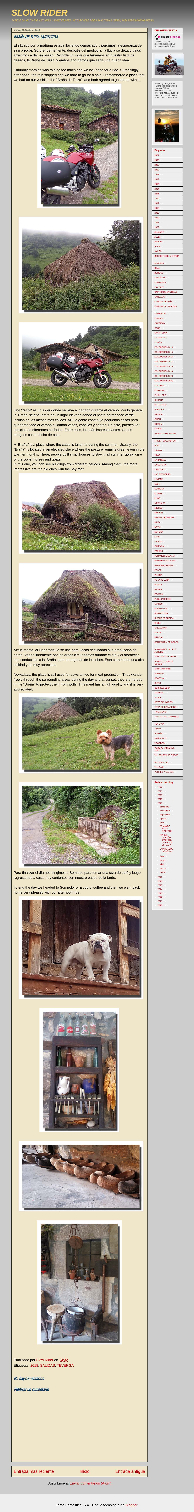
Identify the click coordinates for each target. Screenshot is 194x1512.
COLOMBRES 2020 (164, 376)
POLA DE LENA (162, 580)
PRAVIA (158, 589)
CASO (157, 328)
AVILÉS (158, 251)
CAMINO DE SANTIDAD (166, 292)
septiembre (165, 814)
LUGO (157, 498)
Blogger (131, 1505)
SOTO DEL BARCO (164, 702)
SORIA (158, 697)
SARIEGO (159, 673)
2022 (157, 227)
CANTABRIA (160, 313)
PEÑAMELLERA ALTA (165, 556)
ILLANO (158, 450)
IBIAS (157, 445)
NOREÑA (159, 532)
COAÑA (158, 342)
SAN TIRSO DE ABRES (165, 656)
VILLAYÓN (159, 767)
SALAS (158, 632)
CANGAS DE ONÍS (163, 301)
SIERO (158, 683)
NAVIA (158, 527)
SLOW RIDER (39, 13)
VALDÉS (158, 733)
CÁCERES (160, 287)
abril (162, 864)
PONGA (158, 584)
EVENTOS (159, 409)
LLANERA (159, 489)
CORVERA (160, 390)
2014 (157, 189)
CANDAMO (160, 297)
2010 (157, 170)
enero (163, 872)
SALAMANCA (161, 628)
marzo (163, 868)
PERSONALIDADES (164, 565)
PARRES (159, 551)
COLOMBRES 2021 (164, 381)
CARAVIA (159, 318)
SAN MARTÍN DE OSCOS (167, 642)
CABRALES (160, 277)
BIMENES (159, 263)
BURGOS (159, 273)
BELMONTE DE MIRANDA (167, 256)
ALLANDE (159, 232)
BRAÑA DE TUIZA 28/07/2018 (166, 828)
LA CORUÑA (160, 465)
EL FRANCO (160, 405)
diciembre (165, 807)
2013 (157, 184)
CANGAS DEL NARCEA (166, 306)
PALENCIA (160, 546)
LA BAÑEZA (160, 460)
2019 (157, 213)
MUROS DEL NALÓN (164, 517)
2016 (157, 198)
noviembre (165, 811)
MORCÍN (159, 513)
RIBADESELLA (162, 613)
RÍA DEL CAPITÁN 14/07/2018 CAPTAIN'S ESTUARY (166, 840)
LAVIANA (159, 479)
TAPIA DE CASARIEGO (165, 707)
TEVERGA (65, 1365)
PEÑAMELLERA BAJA (165, 561)
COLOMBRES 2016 (164, 357)
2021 (157, 222)
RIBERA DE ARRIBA (164, 618)
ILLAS (157, 455)
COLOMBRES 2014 (164, 347)
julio (162, 822)
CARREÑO (160, 323)
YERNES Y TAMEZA (164, 772)
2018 (34, 1365)
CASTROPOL (161, 337)
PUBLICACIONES (163, 599)
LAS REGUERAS (163, 474)
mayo (163, 860)
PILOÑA (158, 575)
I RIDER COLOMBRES (165, 441)
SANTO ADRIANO (163, 669)
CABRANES (160, 282)
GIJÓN (158, 419)
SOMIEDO (159, 693)
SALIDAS (47, 1365)
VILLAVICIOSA (161, 762)
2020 (157, 218)
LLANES (158, 493)
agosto (163, 818)
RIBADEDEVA (161, 608)
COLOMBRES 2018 (164, 366)
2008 (157, 160)
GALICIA (159, 414)
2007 (157, 155)
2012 (157, 179)
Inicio (84, 1471)
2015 (157, 194)
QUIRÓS (159, 604)
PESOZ (158, 570)
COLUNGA (160, 385)
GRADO (158, 428)
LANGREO (160, 469)
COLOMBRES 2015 (164, 352)
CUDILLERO (160, 395)
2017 (157, 203)
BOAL (157, 268)
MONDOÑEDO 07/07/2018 (166, 850)
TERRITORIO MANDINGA (167, 717)
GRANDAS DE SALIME (165, 433)
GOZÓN (158, 424)
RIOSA (158, 623)
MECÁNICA (160, 503)
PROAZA (159, 594)
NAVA (157, 522)
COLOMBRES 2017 (164, 361)
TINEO (158, 728)
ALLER (158, 237)
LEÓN (157, 484)
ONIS (157, 537)
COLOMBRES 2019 (164, 371)
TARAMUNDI (161, 712)
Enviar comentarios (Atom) (90, 1483)
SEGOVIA (159, 678)
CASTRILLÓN (161, 333)
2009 (157, 165)
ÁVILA (157, 246)
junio (162, 856)
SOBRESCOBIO (162, 688)
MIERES (158, 508)
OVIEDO (158, 541)
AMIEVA (158, 241)
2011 (157, 174)
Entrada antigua (130, 1471)
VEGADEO (160, 743)
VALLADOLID (161, 738)
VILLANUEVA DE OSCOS (166, 755)
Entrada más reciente (34, 1471)
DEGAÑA (159, 400)
